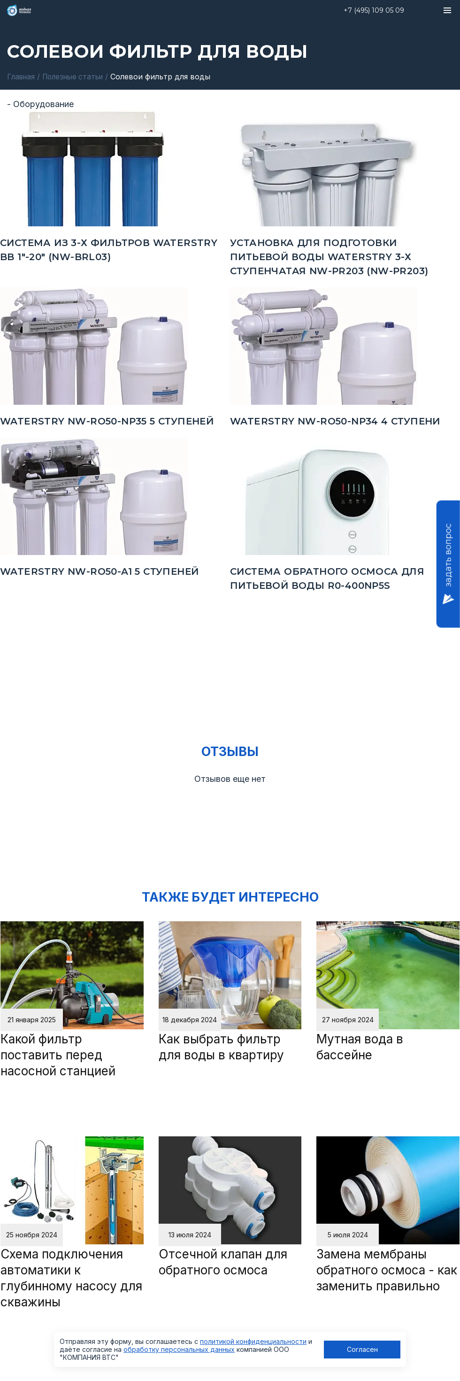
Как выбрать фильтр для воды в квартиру (221, 1047)
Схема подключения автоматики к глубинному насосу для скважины (71, 1278)
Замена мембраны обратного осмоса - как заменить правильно (386, 1270)
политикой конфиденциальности (253, 1341)
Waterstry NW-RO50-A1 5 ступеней (99, 571)
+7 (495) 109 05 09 (374, 10)
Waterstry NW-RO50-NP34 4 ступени (335, 420)
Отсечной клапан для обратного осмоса (223, 1262)
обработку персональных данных (179, 1349)
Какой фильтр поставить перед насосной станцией (57, 1055)
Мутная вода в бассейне (359, 1047)
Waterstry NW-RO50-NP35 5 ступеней (107, 420)
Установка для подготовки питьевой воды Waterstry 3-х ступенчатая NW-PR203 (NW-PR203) (329, 256)
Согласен (362, 1349)
